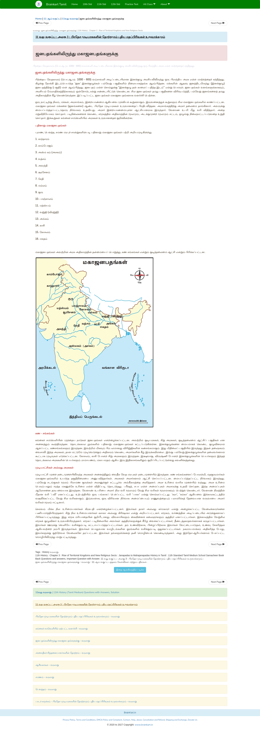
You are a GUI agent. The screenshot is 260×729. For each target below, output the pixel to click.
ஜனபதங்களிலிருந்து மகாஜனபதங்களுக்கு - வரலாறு (63, 640)
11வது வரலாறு (70, 18)
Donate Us (192, 720)
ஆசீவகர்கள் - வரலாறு (47, 665)
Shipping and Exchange (176, 720)
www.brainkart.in (143, 724)
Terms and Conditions (86, 720)
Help (133, 720)
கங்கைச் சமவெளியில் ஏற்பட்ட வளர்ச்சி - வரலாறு (62, 628)
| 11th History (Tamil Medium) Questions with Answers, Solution (77, 592)
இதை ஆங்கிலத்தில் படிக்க (130, 569)
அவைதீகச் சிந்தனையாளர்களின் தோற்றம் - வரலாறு (63, 652)
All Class (149, 4)
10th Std (87, 4)
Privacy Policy (69, 720)
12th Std (115, 4)
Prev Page (42, 23)
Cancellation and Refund (154, 720)
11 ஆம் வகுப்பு (52, 18)
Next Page (218, 23)
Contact (126, 720)
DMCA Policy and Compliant (109, 720)
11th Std (101, 4)
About (165, 4)
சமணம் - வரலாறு (45, 677)
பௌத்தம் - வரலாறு (46, 689)
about (139, 720)
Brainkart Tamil (56, 4)
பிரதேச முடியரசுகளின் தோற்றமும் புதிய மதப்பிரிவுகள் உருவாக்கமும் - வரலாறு (78, 616)
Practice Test (131, 4)
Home (74, 4)
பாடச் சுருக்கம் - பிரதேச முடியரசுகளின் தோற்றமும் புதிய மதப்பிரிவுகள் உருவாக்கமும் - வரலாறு (86, 701)
